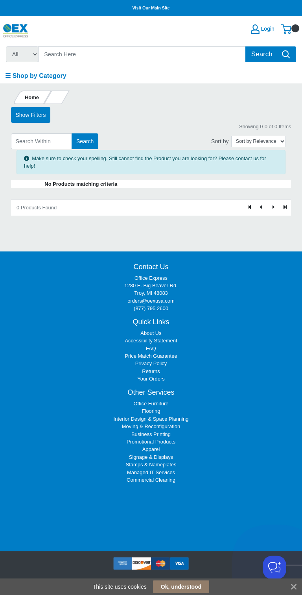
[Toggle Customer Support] (274, 567)
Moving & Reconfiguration (151, 426)
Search (85, 141)
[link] (151, 511)
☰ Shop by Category (35, 75)
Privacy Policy (151, 363)
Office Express (151, 278)
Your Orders (150, 379)
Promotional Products (151, 442)
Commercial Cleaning (151, 480)
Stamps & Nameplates (151, 465)
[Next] (273, 208)
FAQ (151, 348)
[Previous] (261, 208)
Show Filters (30, 115)
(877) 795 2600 (151, 308)
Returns (151, 371)
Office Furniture (150, 404)
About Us (150, 333)
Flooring (151, 411)
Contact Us (150, 267)
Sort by (219, 141)
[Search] (142, 54)
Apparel (151, 449)
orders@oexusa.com (151, 301)
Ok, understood (181, 587)
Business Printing (151, 434)
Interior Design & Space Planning (151, 419)
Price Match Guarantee (151, 356)
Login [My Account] (262, 29)
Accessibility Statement (151, 341)
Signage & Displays (151, 457)
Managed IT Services (151, 472)
